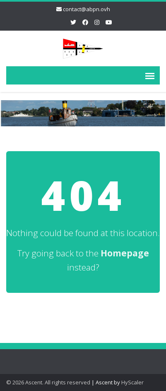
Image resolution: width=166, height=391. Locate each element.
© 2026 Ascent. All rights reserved (48, 382)
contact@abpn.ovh (86, 9)
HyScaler (132, 382)
